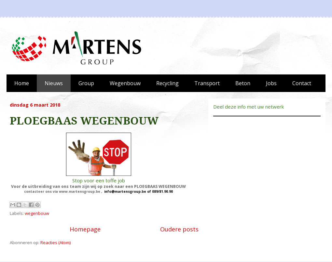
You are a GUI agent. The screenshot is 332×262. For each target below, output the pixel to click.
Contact (301, 83)
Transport (207, 83)
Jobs (271, 83)
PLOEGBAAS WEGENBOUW (84, 120)
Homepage (85, 229)
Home (21, 83)
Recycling (167, 83)
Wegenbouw (125, 83)
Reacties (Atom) (55, 242)
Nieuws (54, 83)
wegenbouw (37, 213)
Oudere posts (179, 229)
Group (86, 83)
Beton (242, 83)
